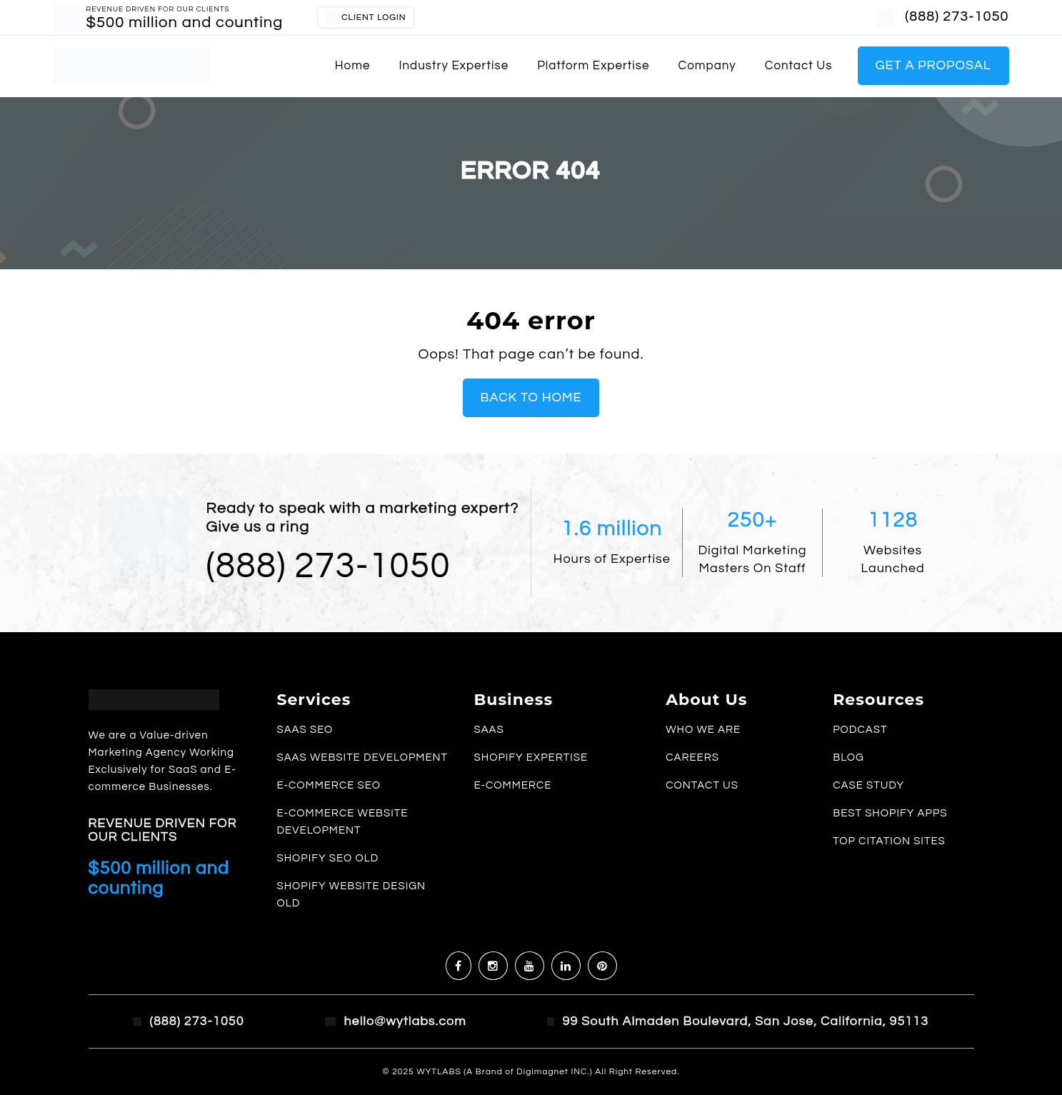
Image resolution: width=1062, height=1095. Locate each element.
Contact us (799, 65)
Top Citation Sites (889, 841)
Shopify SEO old (327, 858)
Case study (868, 785)
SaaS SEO (304, 729)
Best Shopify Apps (890, 813)
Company (707, 65)
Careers (692, 757)
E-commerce (512, 785)
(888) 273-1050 (956, 16)
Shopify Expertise (531, 757)
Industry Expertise (454, 65)
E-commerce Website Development (342, 822)
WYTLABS (440, 1071)
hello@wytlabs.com (405, 1021)
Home (353, 65)
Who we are (703, 729)
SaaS (489, 729)
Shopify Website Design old (351, 895)
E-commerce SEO (328, 785)
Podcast (860, 729)
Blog (848, 757)
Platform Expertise (593, 65)
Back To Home (531, 397)
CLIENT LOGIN (365, 18)
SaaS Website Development (362, 757)
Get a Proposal (933, 65)
